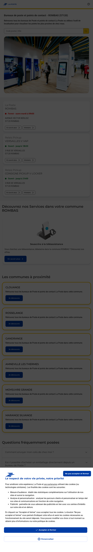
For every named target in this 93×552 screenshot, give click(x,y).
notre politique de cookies (43, 521)
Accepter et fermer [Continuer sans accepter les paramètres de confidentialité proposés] (47, 530)
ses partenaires (50, 484)
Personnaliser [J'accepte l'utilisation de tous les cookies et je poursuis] (47, 539)
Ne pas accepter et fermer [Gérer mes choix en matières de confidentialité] (77, 473)
